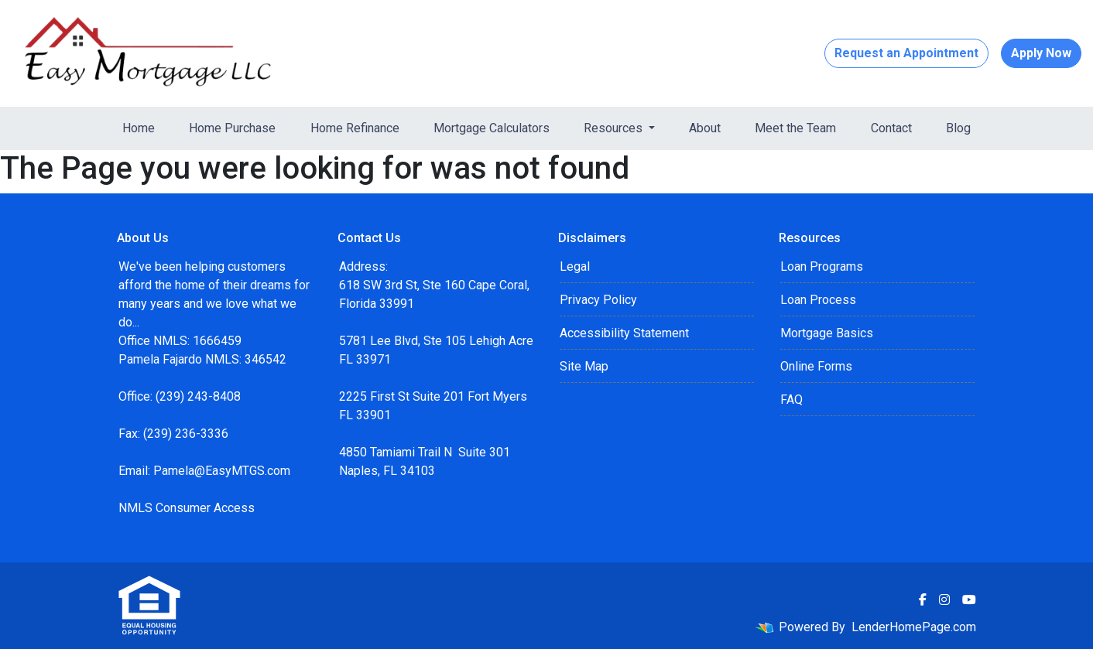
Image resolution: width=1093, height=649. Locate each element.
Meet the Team (795, 128)
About (705, 128)
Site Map (584, 366)
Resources (615, 128)
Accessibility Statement (624, 333)
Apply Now (1041, 53)
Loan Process (818, 299)
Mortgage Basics (826, 333)
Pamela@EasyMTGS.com (221, 470)
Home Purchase (232, 128)
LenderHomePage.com (913, 627)
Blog (958, 128)
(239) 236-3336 (185, 433)
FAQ (791, 399)
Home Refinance (354, 128)
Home (138, 128)
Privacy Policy (598, 299)
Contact (891, 128)
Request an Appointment (906, 53)
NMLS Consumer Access (186, 507)
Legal (575, 266)
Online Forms (816, 366)
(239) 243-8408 (198, 396)
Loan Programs (821, 266)
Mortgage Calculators (491, 128)
